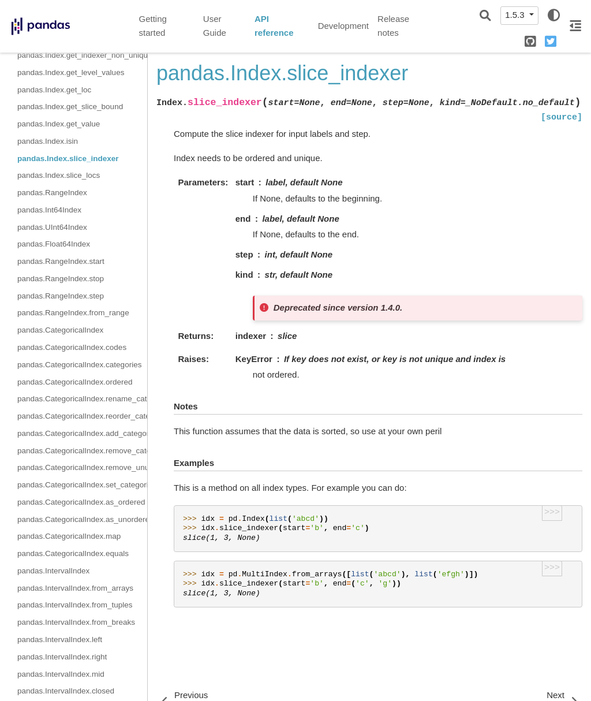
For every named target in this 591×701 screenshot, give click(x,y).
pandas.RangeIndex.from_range (73, 312)
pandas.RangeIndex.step (60, 296)
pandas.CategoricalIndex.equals (73, 553)
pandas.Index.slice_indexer (68, 158)
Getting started (153, 26)
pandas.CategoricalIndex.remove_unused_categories (82, 467)
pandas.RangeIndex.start (60, 261)
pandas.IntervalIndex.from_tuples (75, 605)
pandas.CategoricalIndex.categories (79, 364)
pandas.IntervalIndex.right (62, 656)
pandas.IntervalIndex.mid (60, 674)
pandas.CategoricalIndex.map (69, 536)
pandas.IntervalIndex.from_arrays (75, 588)
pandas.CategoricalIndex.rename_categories (82, 398)
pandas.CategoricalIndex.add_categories (82, 433)
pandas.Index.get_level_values (70, 72)
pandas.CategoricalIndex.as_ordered (81, 502)
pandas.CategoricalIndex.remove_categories (82, 450)
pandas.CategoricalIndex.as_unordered (82, 519)
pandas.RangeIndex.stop (60, 278)
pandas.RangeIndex (52, 192)
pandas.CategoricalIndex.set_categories (82, 484)
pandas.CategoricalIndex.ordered (75, 382)
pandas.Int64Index (49, 210)
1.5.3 (516, 15)
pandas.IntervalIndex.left (59, 639)
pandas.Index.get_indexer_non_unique (82, 55)
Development (343, 26)
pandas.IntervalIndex (53, 570)
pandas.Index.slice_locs (58, 175)
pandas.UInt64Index (52, 227)
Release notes (393, 26)
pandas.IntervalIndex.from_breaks (76, 622)
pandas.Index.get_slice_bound (70, 106)
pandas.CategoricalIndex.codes (71, 347)
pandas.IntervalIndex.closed (65, 691)
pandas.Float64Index (53, 244)
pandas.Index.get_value (58, 124)
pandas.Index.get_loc (54, 89)
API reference (274, 26)
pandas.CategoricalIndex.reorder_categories (82, 416)
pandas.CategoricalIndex (60, 330)
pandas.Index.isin (47, 141)
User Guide (214, 26)
